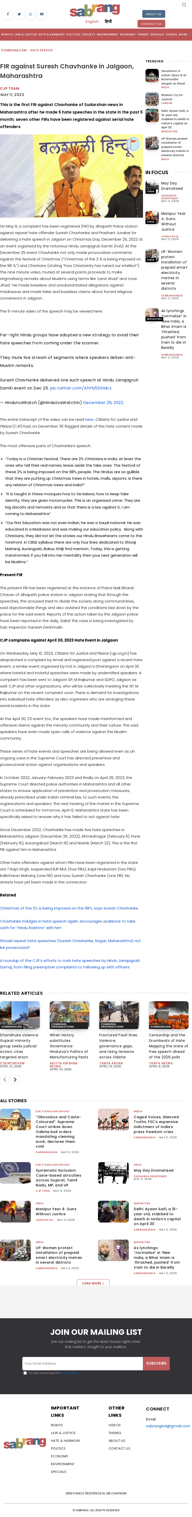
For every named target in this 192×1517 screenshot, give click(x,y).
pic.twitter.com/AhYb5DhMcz (81, 388)
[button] (184, 4)
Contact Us (151, 24)
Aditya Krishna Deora (64, 1064)
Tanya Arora (111, 1063)
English (92, 21)
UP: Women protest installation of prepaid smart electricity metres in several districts (175, 146)
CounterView (12, 1063)
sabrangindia (172, 295)
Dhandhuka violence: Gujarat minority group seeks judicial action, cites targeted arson (19, 1046)
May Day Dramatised (172, 185)
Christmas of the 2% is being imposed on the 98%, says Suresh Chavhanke (69, 908)
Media (138, 1111)
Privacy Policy (68, 1373)
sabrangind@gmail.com (168, 1425)
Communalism (14, 50)
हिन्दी (108, 21)
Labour (166, 103)
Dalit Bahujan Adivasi (53, 1111)
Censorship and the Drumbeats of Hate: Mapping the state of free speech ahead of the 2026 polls (168, 1046)
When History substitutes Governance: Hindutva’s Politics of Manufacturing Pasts (69, 1046)
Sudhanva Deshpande (169, 196)
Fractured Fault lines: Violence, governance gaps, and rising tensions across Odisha (118, 1046)
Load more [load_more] (93, 1283)
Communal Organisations (62, 1025)
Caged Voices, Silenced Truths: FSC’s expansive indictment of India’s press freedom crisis (156, 1124)
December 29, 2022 (103, 403)
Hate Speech (41, 50)
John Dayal (170, 236)
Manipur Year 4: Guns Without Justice (173, 221)
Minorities (169, 131)
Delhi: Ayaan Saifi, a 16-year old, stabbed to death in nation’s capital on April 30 (175, 119)
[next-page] (15, 1079)
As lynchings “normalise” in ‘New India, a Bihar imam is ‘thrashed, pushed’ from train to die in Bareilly (174, 329)
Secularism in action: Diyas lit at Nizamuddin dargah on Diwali (173, 77)
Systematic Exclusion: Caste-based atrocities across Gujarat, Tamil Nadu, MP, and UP (58, 1178)
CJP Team (9, 88)
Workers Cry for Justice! (172, 97)
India (165, 87)
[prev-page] (4, 1079)
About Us (154, 14)
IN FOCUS (157, 172)
